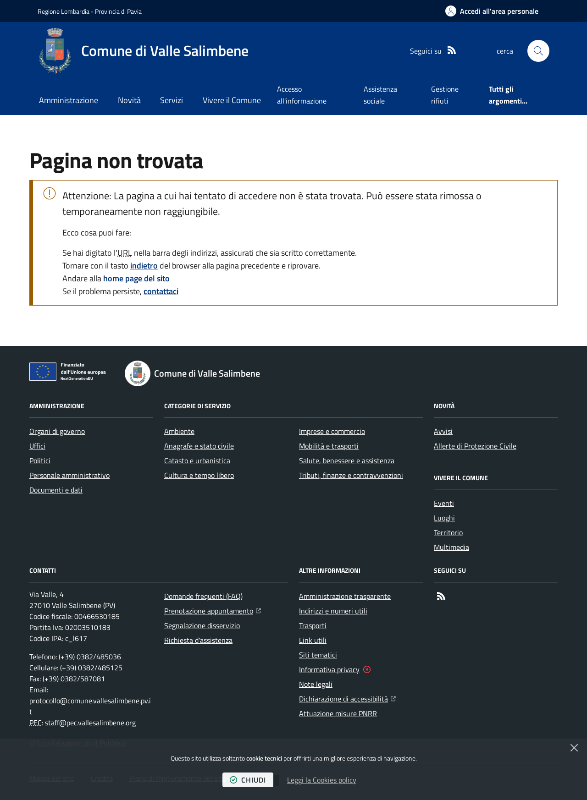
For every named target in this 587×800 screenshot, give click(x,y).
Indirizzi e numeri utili (333, 610)
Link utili (313, 640)
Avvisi (443, 431)
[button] (538, 51)
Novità (129, 100)
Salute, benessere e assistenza (346, 460)
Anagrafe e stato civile (199, 445)
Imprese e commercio (332, 431)
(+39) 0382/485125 (91, 667)
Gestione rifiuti (445, 94)
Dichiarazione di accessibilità (347, 697)
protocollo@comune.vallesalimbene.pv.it (90, 706)
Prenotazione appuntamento (212, 609)
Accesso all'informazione (302, 94)
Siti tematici (318, 654)
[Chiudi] (574, 747)
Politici (39, 460)
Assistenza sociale (380, 94)
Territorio (448, 532)
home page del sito (136, 278)
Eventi (444, 503)
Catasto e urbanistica (197, 460)
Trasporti (313, 625)
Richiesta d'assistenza (198, 640)
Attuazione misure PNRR (338, 713)
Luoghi (444, 517)
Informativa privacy (329, 669)
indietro (144, 265)
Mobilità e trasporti (329, 445)
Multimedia (451, 547)
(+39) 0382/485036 (90, 656)
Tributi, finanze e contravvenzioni (351, 475)
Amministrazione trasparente (345, 596)
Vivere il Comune (232, 100)
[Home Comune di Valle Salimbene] (143, 51)
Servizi (171, 100)
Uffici (37, 445)
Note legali (315, 684)
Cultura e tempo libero (199, 475)
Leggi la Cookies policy (321, 779)
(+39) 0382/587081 (74, 678)
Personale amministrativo (69, 475)
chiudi (248, 779)
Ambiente (179, 431)
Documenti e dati (56, 489)
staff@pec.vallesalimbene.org (90, 722)
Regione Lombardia (63, 11)
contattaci (161, 291)
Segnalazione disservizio (202, 625)
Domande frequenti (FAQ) (203, 596)
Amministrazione (68, 100)
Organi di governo (57, 431)
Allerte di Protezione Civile (475, 445)
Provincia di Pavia (118, 11)
